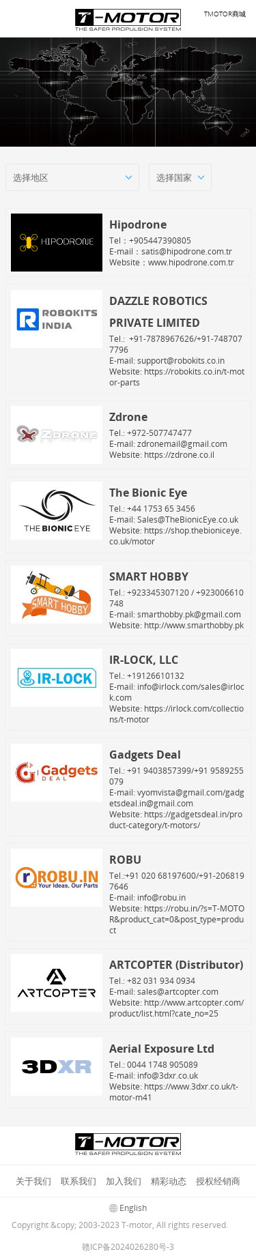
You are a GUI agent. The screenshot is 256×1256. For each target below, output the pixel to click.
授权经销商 (218, 1181)
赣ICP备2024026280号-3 (128, 1247)
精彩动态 (168, 1181)
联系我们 (78, 1181)
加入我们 (123, 1181)
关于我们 (33, 1181)
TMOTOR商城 (225, 13)
